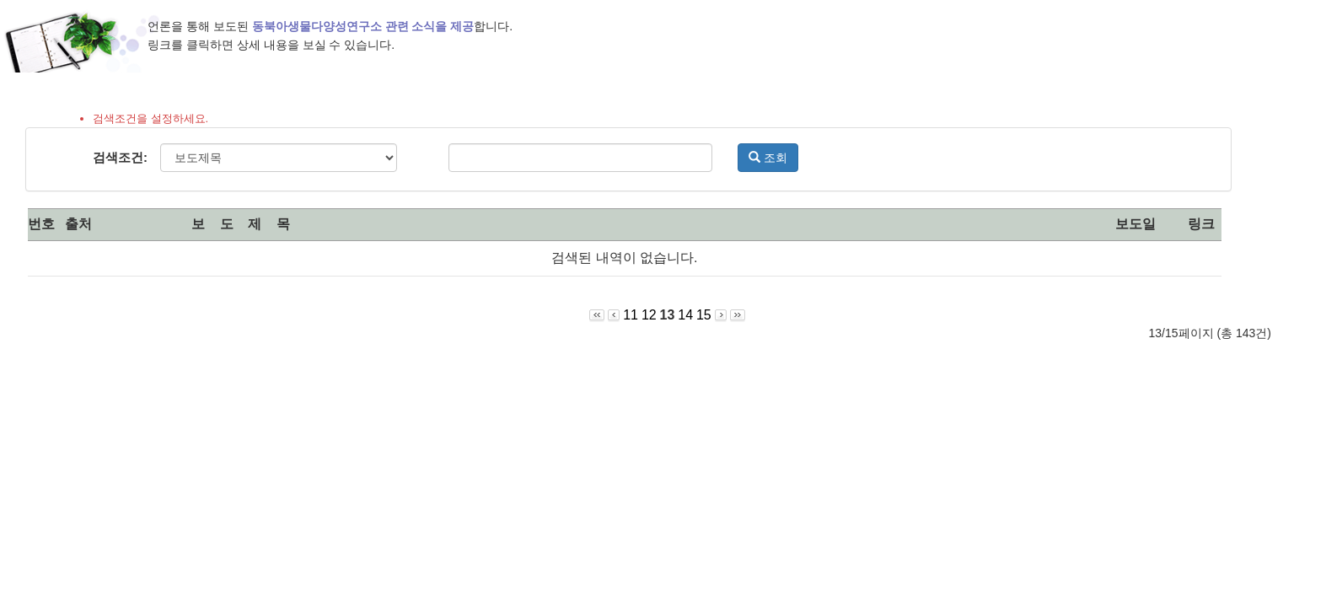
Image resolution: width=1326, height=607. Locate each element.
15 (703, 315)
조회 (768, 157)
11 (630, 315)
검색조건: (120, 157)
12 (649, 315)
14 (685, 315)
